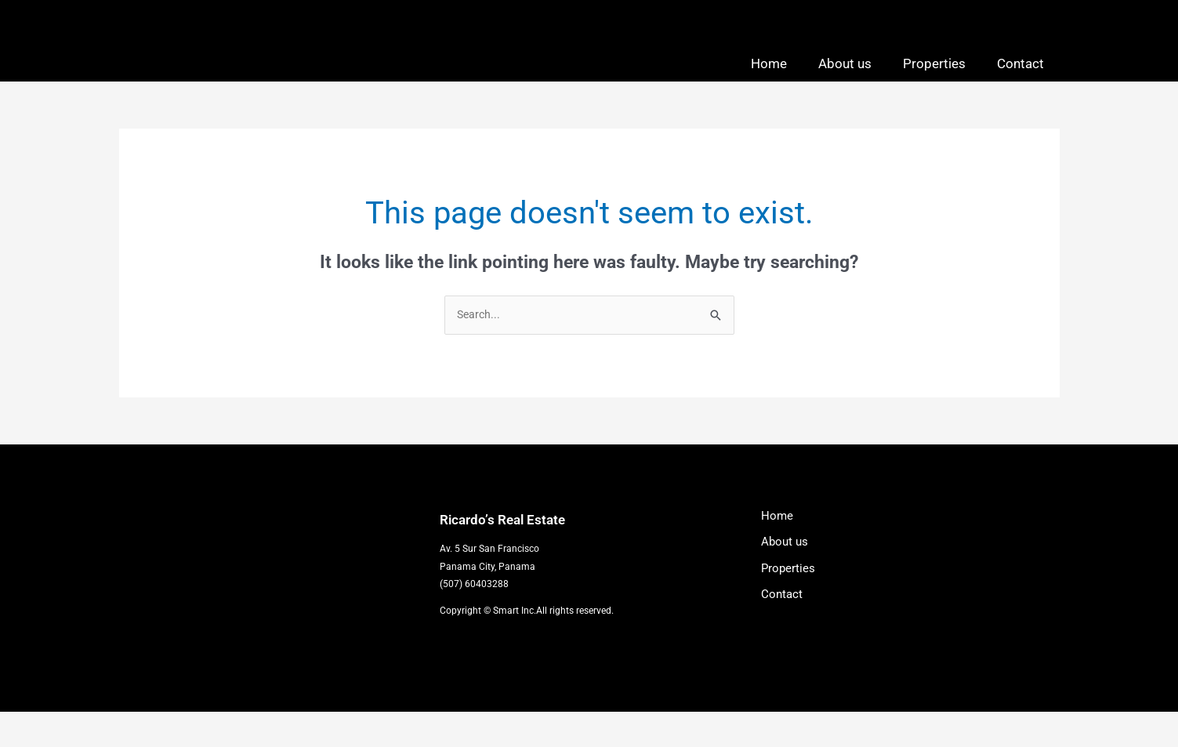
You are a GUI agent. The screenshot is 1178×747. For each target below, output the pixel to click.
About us (845, 80)
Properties (934, 80)
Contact (1020, 80)
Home (769, 80)
